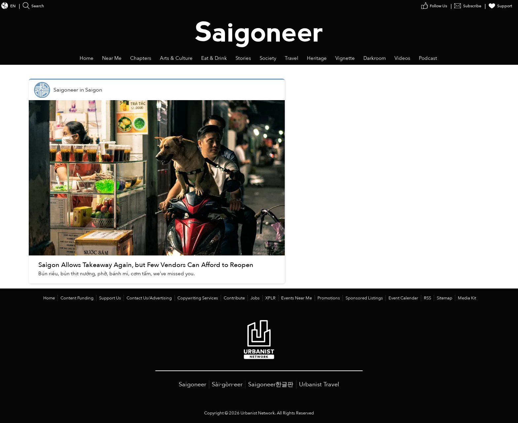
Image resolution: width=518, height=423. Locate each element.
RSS (427, 298)
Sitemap (444, 298)
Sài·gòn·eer (227, 384)
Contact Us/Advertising (149, 298)
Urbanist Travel (319, 384)
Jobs (255, 298)
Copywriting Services (197, 298)
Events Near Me (296, 298)
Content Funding (76, 298)
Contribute (234, 298)
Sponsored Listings (364, 298)
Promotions (328, 298)
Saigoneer (192, 384)
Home (49, 298)
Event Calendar (403, 298)
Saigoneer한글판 (270, 384)
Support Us (110, 298)
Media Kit (467, 298)
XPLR (270, 298)
